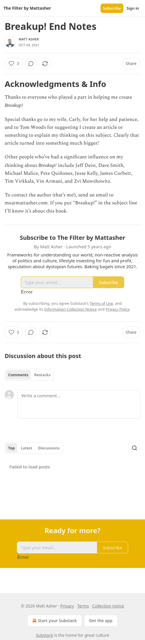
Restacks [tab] (42, 374)
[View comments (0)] (31, 63)
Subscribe (112, 8)
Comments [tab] (18, 374)
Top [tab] (11, 448)
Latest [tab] (26, 448)
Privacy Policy (118, 309)
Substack (44, 635)
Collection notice (108, 606)
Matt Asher (29, 39)
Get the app (101, 620)
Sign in (133, 8)
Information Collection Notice (70, 309)
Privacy (67, 606)
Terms (83, 606)
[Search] (134, 448)
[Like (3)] (14, 63)
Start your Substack (54, 620)
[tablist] (29, 375)
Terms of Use (101, 303)
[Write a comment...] (79, 404)
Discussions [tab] (49, 448)
